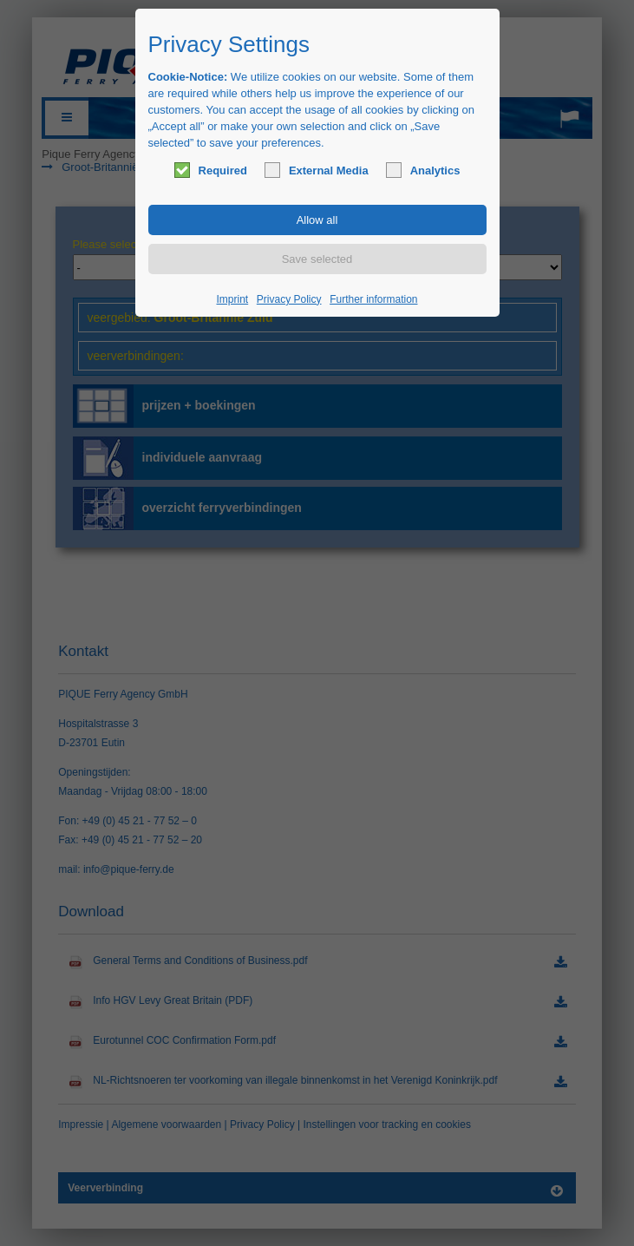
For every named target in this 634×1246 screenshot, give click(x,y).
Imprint (233, 299)
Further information (373, 299)
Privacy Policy (289, 299)
